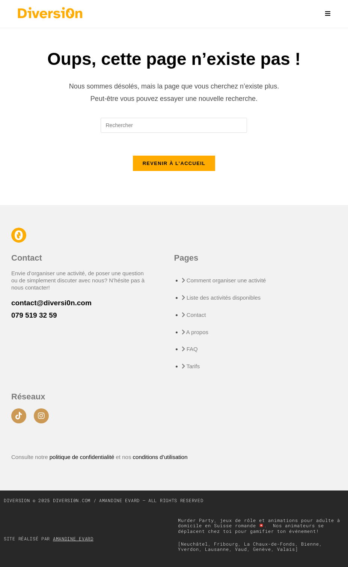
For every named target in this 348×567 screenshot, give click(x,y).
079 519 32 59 (34, 315)
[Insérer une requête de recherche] (174, 125)
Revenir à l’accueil (174, 163)
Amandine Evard (73, 539)
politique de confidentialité (83, 457)
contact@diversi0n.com (51, 303)
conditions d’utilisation (160, 457)
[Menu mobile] (325, 13)
